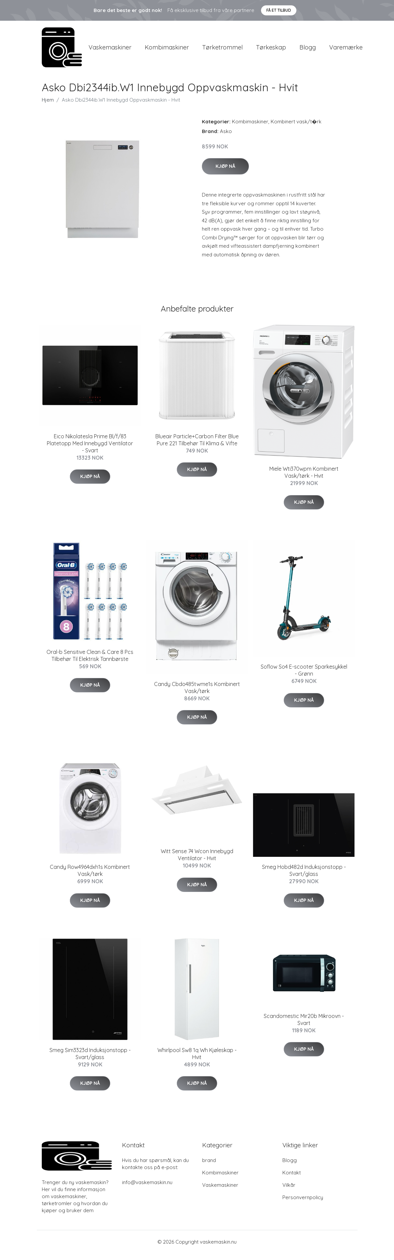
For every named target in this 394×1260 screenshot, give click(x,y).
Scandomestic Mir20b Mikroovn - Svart (304, 1026)
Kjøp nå (225, 173)
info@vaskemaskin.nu (147, 1189)
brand (209, 1167)
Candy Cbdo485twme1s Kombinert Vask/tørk (197, 694)
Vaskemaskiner (110, 50)
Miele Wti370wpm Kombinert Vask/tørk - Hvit (304, 479)
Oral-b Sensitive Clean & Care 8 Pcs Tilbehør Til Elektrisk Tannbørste (89, 662)
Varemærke (346, 50)
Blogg (307, 50)
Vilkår (288, 1191)
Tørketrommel (222, 50)
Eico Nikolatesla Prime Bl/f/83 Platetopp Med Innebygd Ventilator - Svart (90, 450)
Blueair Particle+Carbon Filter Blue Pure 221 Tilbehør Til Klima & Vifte (197, 446)
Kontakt (291, 1179)
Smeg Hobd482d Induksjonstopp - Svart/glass (304, 877)
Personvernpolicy (302, 1204)
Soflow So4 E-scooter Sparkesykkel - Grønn (304, 677)
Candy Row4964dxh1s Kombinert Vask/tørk (90, 877)
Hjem (48, 106)
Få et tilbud (278, 10)
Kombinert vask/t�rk (296, 128)
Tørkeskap (271, 50)
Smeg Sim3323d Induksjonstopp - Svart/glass (90, 1060)
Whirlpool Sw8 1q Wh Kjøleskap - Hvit (197, 1060)
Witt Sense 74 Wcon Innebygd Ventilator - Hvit (197, 861)
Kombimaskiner (167, 50)
